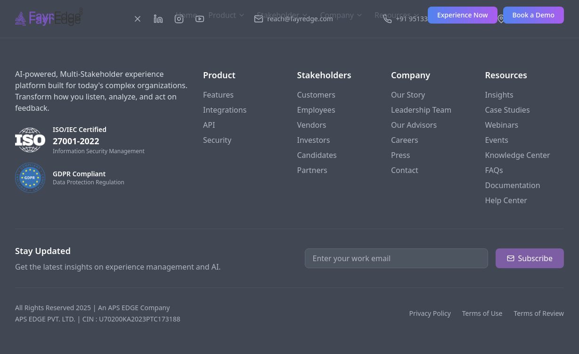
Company (341, 15)
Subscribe (530, 258)
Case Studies (507, 110)
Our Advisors (414, 125)
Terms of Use (482, 313)
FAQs (494, 170)
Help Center (506, 200)
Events (496, 140)
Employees (316, 110)
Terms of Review (539, 313)
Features (218, 95)
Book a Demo (534, 14)
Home (186, 15)
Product (226, 15)
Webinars (502, 125)
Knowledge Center (517, 155)
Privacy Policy (429, 313)
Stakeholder (283, 15)
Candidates (317, 155)
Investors (313, 140)
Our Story (408, 95)
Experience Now (462, 14)
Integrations (224, 110)
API (209, 125)
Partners (312, 170)
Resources (397, 15)
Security (217, 140)
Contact (404, 170)
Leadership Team (421, 110)
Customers (316, 95)
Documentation (512, 185)
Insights (499, 95)
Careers (404, 140)
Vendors (311, 125)
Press (400, 155)
